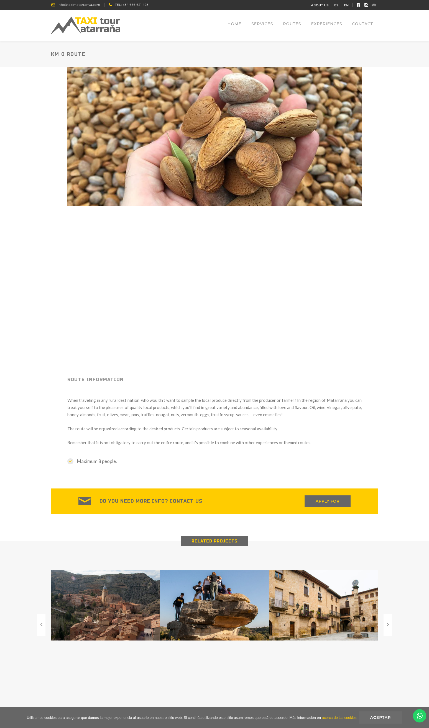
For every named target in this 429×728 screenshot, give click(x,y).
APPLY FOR (327, 502)
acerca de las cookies (339, 718)
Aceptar (381, 717)
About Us (320, 5)
